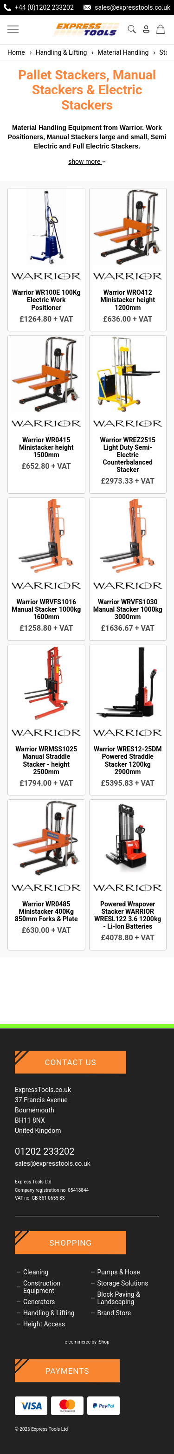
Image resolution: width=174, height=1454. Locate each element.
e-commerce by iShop (86, 1341)
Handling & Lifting (58, 52)
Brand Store (114, 1313)
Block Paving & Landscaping (118, 1298)
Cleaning (35, 1272)
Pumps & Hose (118, 1272)
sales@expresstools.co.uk (52, 1163)
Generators (39, 1301)
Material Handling (119, 52)
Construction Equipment (41, 1287)
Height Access (44, 1324)
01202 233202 (45, 1151)
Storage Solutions (122, 1283)
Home (16, 52)
